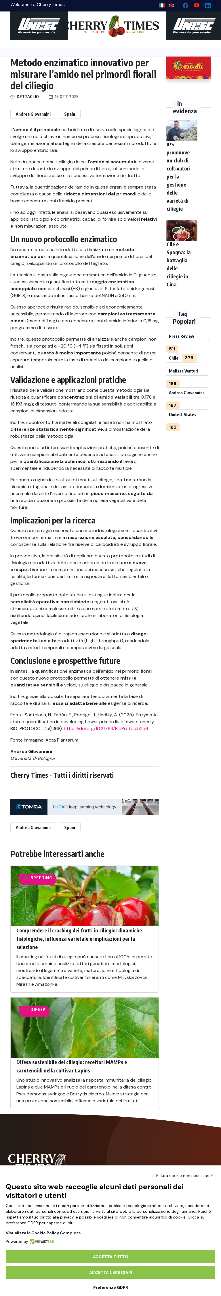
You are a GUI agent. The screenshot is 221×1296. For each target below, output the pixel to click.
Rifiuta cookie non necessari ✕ (185, 1175)
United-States (182, 414)
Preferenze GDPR (110, 1287)
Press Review (181, 336)
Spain (69, 114)
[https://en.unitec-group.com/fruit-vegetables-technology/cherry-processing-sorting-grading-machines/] (32, 25)
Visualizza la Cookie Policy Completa (43, 1232)
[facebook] (183, 4)
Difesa (38, 1009)
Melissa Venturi (183, 370)
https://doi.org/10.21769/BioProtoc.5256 (106, 728)
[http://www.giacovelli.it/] (188, 68)
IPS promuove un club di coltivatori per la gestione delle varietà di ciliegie (178, 176)
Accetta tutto (110, 1256)
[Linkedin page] (206, 4)
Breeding (41, 877)
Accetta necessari (110, 1272)
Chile (173, 357)
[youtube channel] (194, 4)
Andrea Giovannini (33, 114)
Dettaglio (28, 96)
